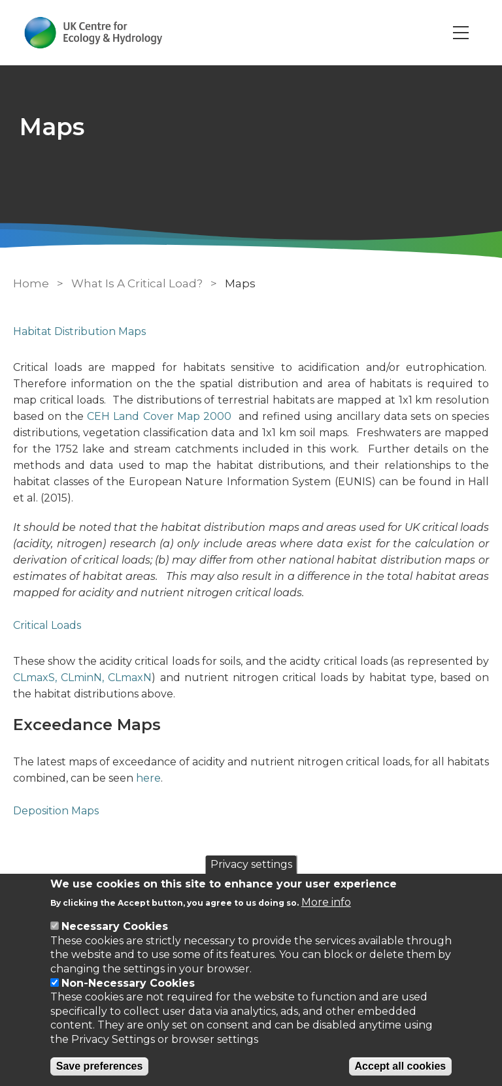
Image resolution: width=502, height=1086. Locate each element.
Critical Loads (47, 625)
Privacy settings (251, 864)
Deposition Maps (56, 811)
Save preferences (99, 1066)
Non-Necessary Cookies (128, 983)
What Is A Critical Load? (137, 283)
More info (326, 902)
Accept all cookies (400, 1066)
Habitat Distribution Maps (79, 331)
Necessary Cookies (114, 926)
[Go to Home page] (94, 32)
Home (31, 283)
